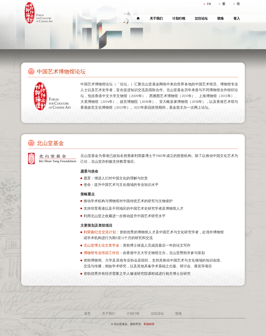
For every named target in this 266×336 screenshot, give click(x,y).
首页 (87, 313)
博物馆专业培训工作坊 (101, 252)
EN (209, 4)
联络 (220, 18)
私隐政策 (149, 324)
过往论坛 (201, 18)
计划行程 (178, 18)
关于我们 (156, 18)
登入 (236, 18)
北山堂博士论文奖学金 (101, 245)
